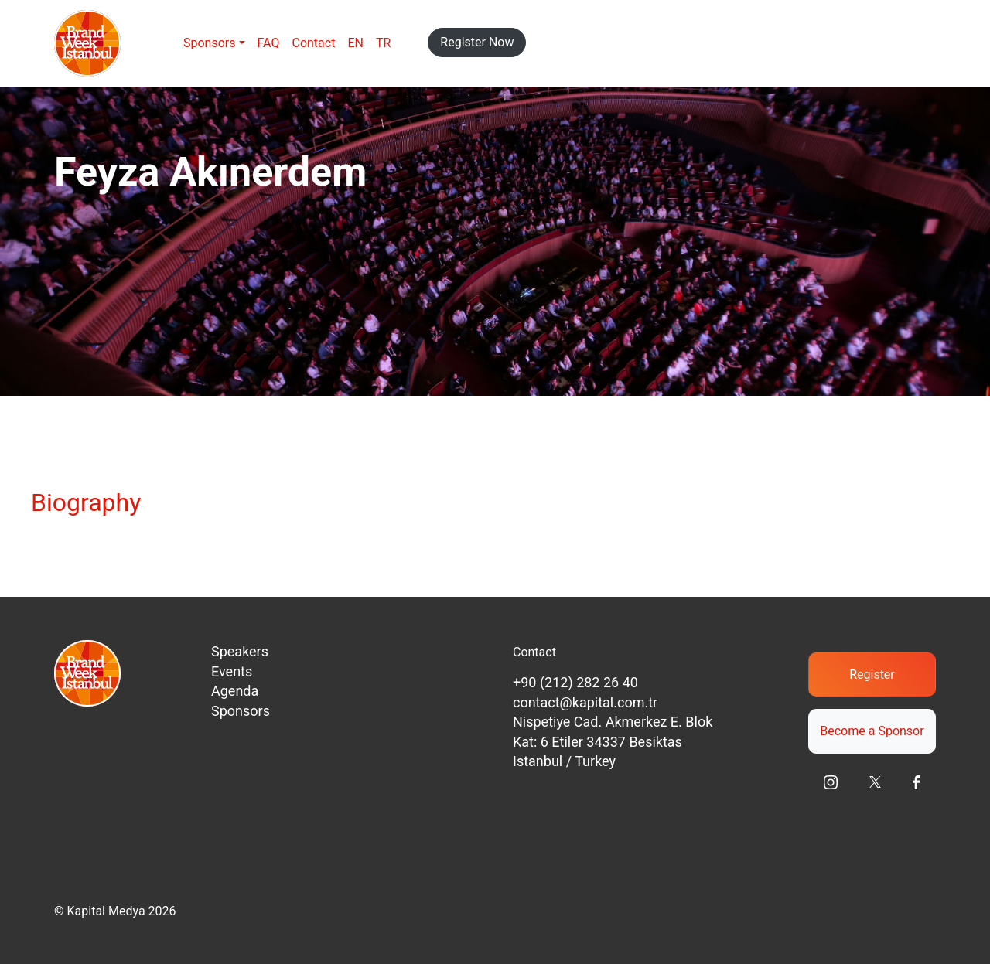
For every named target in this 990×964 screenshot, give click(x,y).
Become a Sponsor (871, 731)
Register (872, 674)
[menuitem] (355, 43)
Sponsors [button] (209, 43)
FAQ (269, 43)
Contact (313, 43)
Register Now (477, 42)
